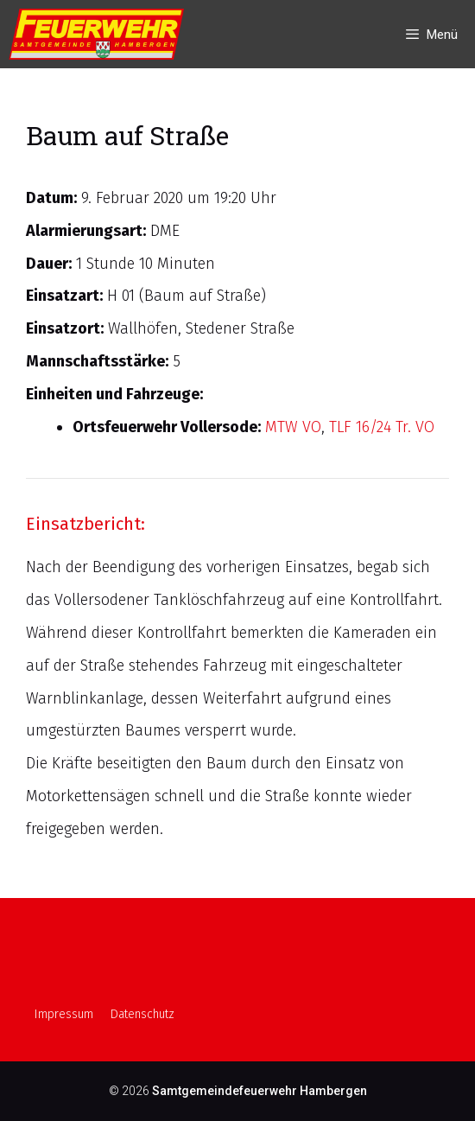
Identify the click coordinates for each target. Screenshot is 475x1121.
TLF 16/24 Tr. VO (381, 426)
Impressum (64, 1014)
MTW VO (293, 426)
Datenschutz (142, 1014)
